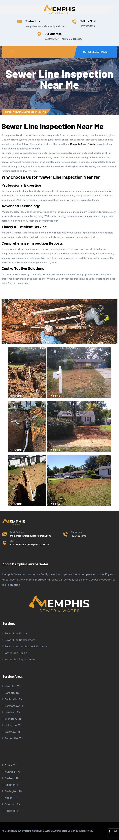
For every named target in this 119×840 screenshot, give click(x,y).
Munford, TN (12, 771)
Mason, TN (11, 797)
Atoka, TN (11, 765)
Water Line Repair (16, 652)
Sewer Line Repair (16, 633)
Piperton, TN (12, 784)
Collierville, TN (13, 699)
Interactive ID (86, 830)
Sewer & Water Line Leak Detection (26, 646)
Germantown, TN (15, 705)
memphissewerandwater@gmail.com (45, 26)
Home (8, 111)
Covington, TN (13, 791)
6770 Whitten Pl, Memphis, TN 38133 (29, 544)
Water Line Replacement (20, 659)
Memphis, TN (13, 686)
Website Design (66, 830)
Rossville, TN (12, 810)
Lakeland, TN (12, 712)
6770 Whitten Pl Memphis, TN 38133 (63, 38)
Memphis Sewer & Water (83, 144)
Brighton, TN (12, 804)
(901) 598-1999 (87, 26)
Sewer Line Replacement (20, 639)
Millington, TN (13, 725)
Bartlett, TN (12, 692)
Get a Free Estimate (95, 51)
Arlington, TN (13, 718)
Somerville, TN (14, 738)
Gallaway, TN (12, 731)
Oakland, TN (12, 778)
